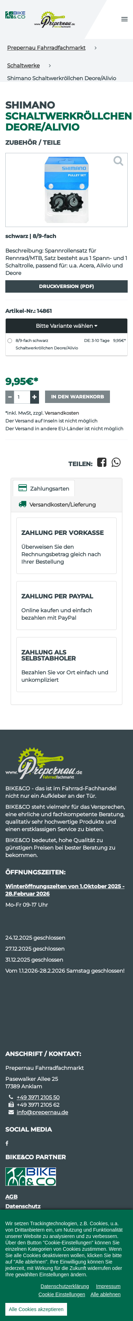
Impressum (108, 1286)
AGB (11, 1196)
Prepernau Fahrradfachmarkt (46, 47)
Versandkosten (62, 413)
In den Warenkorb (77, 396)
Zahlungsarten (43, 488)
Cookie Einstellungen (62, 1294)
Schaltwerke (23, 65)
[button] (124, 19)
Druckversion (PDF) (66, 286)
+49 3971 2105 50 (38, 1097)
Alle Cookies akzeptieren (36, 1309)
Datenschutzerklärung (65, 1286)
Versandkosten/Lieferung (57, 504)
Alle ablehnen (105, 1294)
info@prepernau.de (42, 1112)
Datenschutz (22, 1206)
